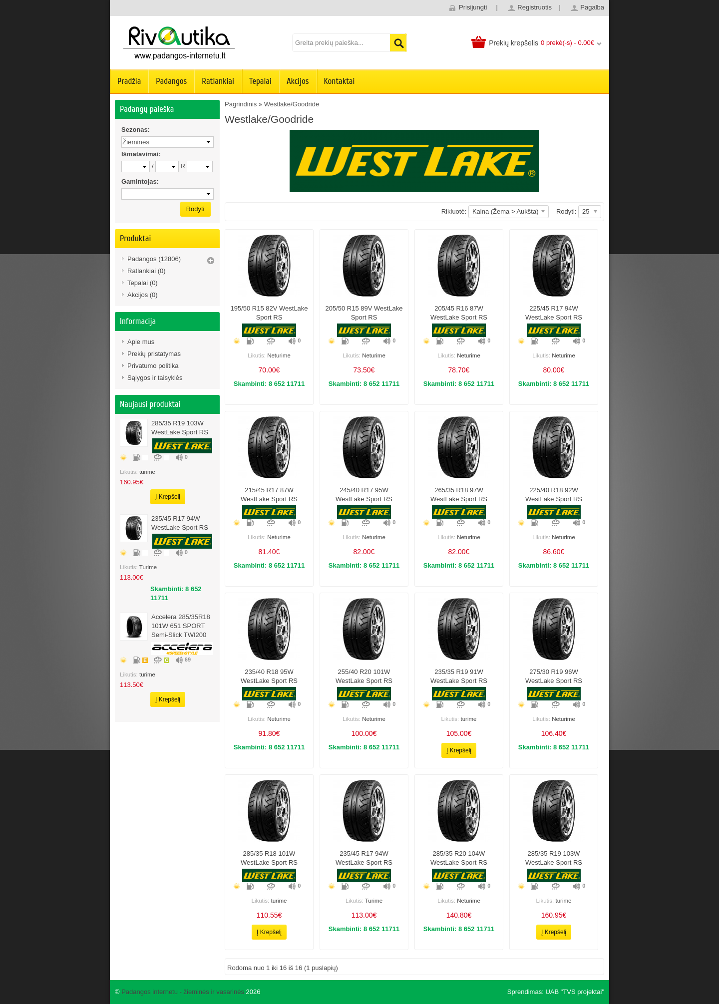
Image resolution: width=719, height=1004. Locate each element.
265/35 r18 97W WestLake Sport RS (458, 494)
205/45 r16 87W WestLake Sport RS (458, 313)
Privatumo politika (153, 365)
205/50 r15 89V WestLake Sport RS (363, 313)
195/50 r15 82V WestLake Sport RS (269, 313)
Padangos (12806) (154, 259)
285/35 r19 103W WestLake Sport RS (179, 427)
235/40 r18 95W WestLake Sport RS (269, 676)
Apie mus (140, 341)
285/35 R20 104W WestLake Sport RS (458, 858)
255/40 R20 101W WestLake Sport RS (364, 676)
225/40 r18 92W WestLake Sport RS (553, 494)
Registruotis (534, 7)
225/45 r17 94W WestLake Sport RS (553, 313)
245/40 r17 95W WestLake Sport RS (364, 494)
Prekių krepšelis (513, 43)
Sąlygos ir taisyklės (155, 377)
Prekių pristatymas (154, 353)
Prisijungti (473, 7)
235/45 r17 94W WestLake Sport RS (179, 523)
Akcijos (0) (142, 295)
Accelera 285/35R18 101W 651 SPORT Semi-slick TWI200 (180, 626)
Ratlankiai (218, 81)
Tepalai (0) (142, 283)
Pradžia (129, 81)
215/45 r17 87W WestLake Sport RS (269, 494)
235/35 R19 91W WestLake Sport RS (458, 676)
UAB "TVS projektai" (574, 992)
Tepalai (260, 81)
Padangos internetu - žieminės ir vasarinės (182, 992)
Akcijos (298, 81)
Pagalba (592, 7)
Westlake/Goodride (291, 104)
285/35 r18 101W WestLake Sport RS (269, 858)
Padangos (171, 81)
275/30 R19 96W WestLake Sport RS (553, 676)
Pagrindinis (241, 104)
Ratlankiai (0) (146, 271)
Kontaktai (339, 81)
